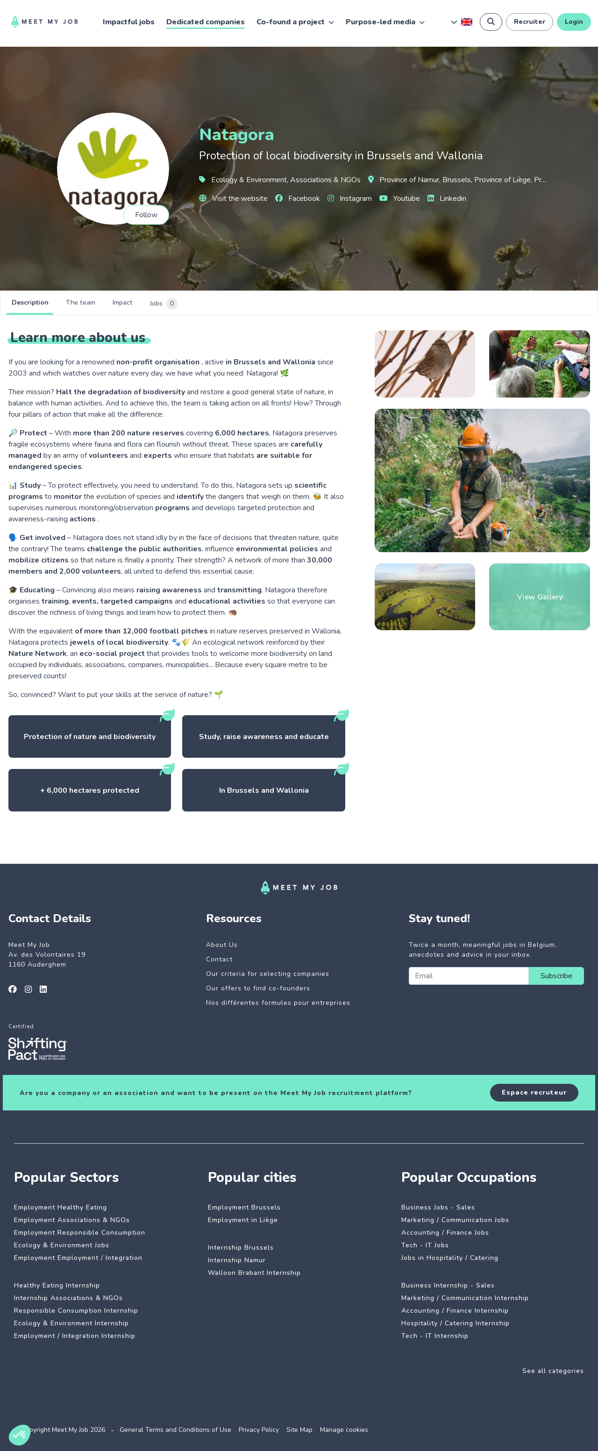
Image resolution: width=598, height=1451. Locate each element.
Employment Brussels (244, 1207)
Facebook (297, 198)
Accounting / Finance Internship (455, 1310)
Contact (219, 959)
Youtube (399, 198)
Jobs (220, 303)
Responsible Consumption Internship (76, 1310)
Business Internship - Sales (448, 1285)
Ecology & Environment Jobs (61, 1245)
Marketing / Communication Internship (465, 1298)
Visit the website (233, 198)
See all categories (553, 1370)
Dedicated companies (205, 22)
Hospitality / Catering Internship (455, 1323)
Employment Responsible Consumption (79, 1232)
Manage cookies (344, 1429)
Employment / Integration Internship (74, 1335)
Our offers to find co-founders (258, 988)
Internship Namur (237, 1260)
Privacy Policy (259, 1429)
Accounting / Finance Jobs (445, 1232)
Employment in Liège (243, 1220)
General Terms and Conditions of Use (175, 1429)
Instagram (349, 198)
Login (574, 21)
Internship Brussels (241, 1247)
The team (105, 304)
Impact (164, 304)
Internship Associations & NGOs (68, 1298)
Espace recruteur (534, 1092)
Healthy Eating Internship (57, 1285)
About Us (222, 944)
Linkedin (446, 198)
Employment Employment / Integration (78, 1257)
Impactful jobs (129, 22)
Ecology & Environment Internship (71, 1323)
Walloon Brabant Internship (254, 1272)
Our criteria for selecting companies (267, 973)
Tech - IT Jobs (425, 1245)
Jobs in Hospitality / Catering (449, 1257)
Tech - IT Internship (435, 1335)
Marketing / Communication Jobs (455, 1220)
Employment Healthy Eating (60, 1207)
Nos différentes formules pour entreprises (278, 1002)
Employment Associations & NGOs (72, 1220)
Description (38, 304)
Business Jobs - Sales (438, 1207)
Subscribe (556, 976)
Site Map (299, 1429)
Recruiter (529, 21)
